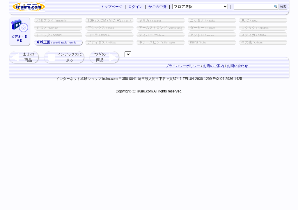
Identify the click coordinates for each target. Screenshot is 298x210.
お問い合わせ (237, 66)
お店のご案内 (213, 66)
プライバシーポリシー (182, 66)
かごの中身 (157, 7)
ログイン (135, 7)
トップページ (112, 7)
